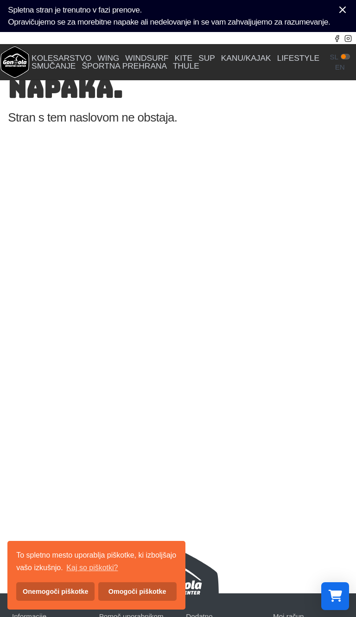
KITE (184, 58)
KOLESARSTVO (61, 58)
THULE (186, 66)
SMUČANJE (54, 66)
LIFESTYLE (298, 58)
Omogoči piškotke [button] (137, 591)
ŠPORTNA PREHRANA (124, 66)
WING (108, 58)
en (340, 67)
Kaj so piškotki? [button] (92, 568)
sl (334, 57)
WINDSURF (146, 58)
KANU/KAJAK (246, 58)
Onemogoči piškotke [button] (56, 591)
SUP (206, 58)
